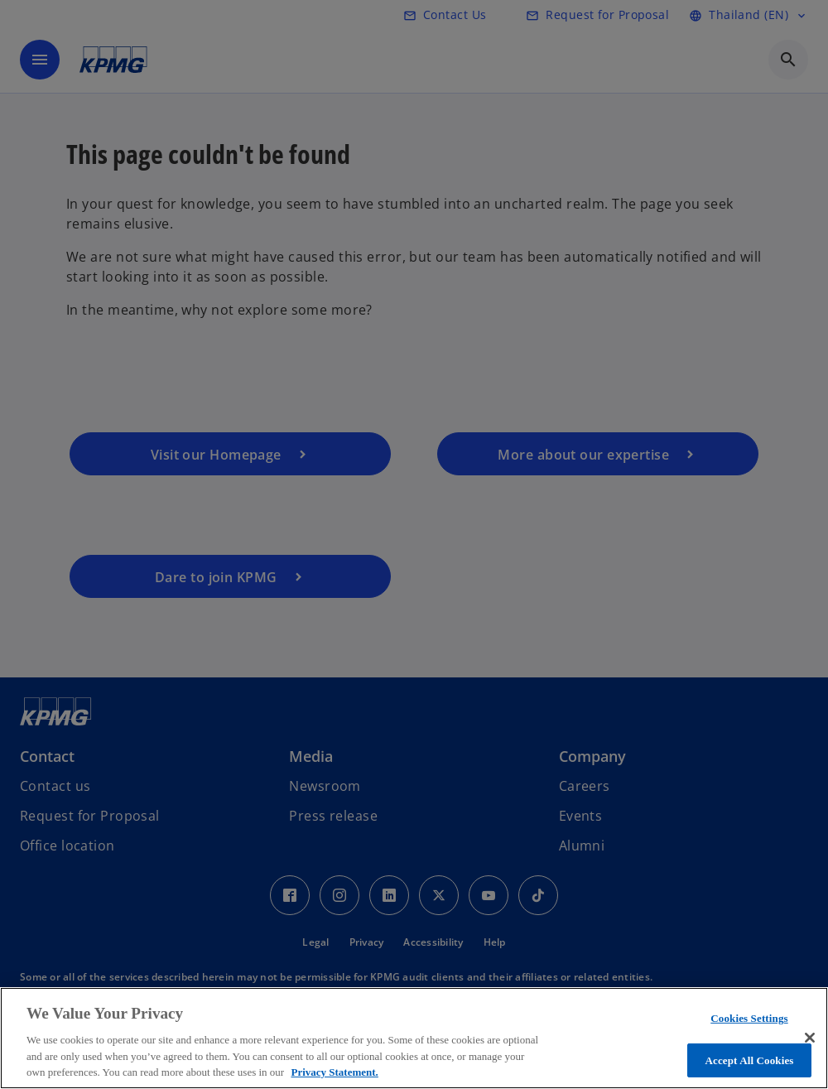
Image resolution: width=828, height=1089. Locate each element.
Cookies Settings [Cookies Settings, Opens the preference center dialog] (748, 1018)
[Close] (810, 1037)
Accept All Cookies (749, 1060)
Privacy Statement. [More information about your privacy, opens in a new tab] (334, 1072)
